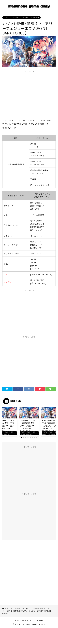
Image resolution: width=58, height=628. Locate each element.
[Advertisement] (29, 571)
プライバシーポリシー (22, 620)
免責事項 (40, 620)
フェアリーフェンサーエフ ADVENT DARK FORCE (21, 18)
